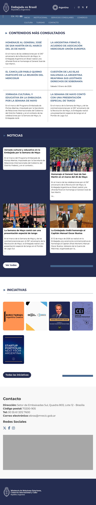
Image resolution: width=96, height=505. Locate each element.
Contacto (24, 22)
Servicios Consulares (45, 17)
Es (91, 10)
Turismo (11, 22)
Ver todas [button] (11, 265)
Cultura (78, 17)
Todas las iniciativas (17, 374)
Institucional (23, 17)
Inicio (9, 17)
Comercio (65, 17)
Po (86, 10)
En (81, 10)
